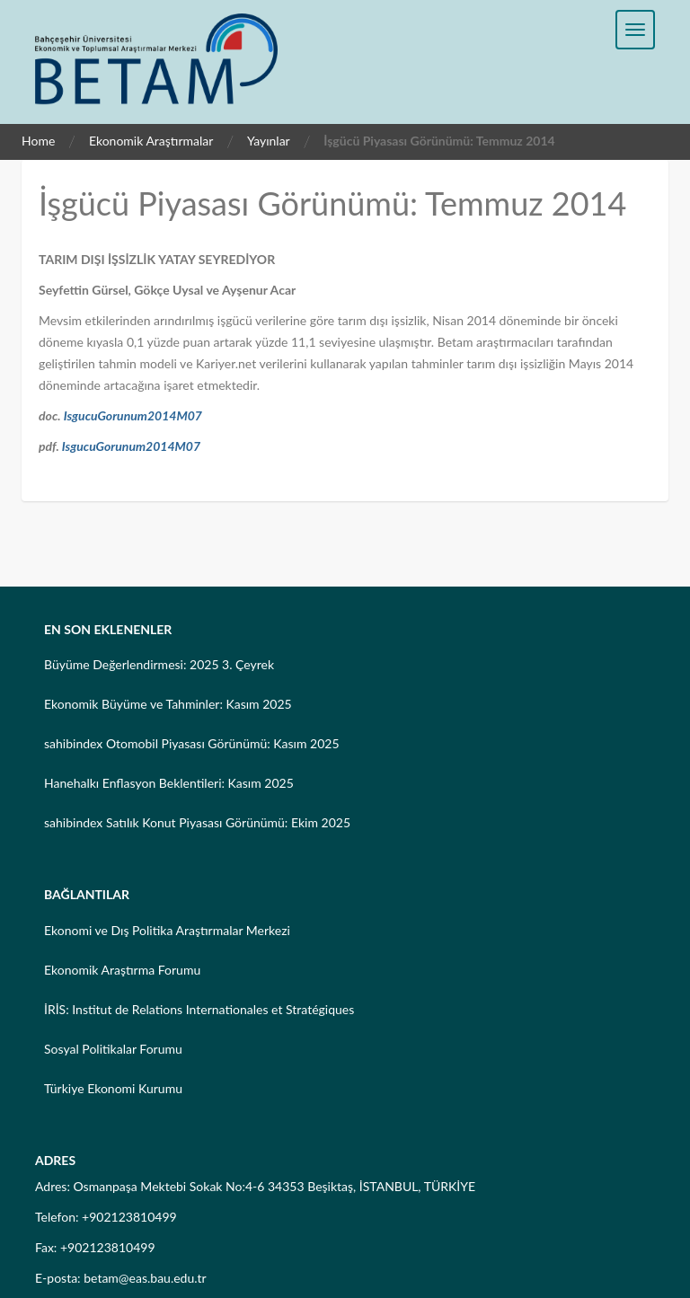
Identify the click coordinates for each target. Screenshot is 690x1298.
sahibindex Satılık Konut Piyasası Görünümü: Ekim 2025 (197, 822)
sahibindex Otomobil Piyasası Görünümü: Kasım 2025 (192, 743)
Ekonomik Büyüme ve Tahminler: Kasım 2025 (168, 703)
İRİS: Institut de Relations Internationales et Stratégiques (199, 1009)
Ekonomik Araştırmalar (151, 140)
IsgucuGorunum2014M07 (133, 415)
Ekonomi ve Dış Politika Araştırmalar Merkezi (167, 930)
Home (38, 140)
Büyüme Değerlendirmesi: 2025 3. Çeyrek (159, 664)
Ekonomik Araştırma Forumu (122, 969)
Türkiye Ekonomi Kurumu (113, 1088)
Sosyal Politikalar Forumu (113, 1048)
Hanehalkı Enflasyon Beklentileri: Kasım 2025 (169, 782)
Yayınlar (268, 140)
